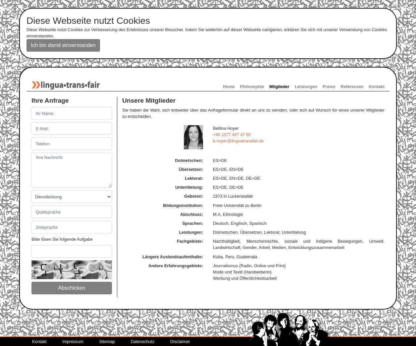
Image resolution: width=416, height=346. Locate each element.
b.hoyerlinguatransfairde (238, 140)
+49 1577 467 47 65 (232, 134)
